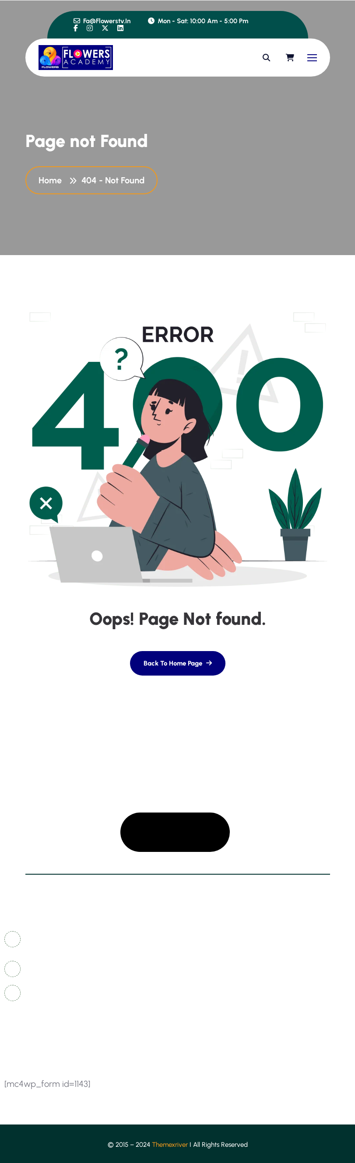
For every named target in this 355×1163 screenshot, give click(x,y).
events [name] (282, 1003)
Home (52, 180)
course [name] (282, 987)
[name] (76, 28)
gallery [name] (283, 939)
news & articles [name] (212, 955)
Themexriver (170, 1145)
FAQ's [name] (280, 955)
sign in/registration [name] (302, 971)
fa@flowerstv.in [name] (102, 21)
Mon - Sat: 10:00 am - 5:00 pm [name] (198, 21)
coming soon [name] (208, 971)
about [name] (197, 987)
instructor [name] (202, 1003)
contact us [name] (204, 939)
